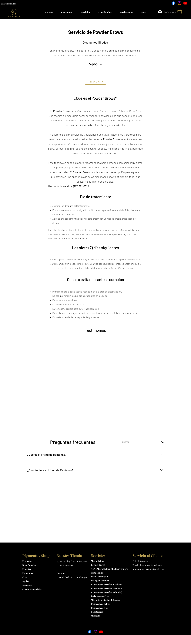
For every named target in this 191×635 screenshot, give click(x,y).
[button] (179, 11)
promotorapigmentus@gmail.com (148, 569)
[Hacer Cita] (95, 82)
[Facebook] (173, 3)
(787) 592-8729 (81, 186)
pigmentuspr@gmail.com (150, 565)
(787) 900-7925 (143, 561)
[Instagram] (179, 3)
